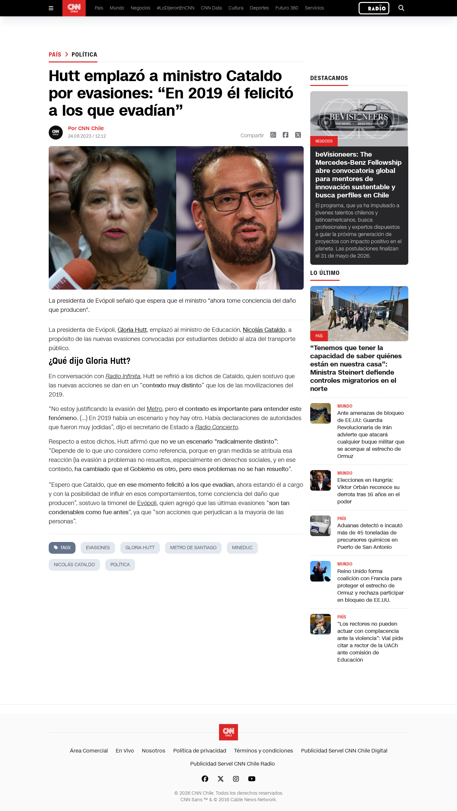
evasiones (98, 548)
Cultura (236, 8)
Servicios (314, 8)
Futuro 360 (287, 8)
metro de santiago (193, 548)
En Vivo (125, 750)
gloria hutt (140, 548)
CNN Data (211, 8)
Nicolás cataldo (74, 565)
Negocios (140, 8)
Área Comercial (89, 750)
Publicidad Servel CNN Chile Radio (232, 764)
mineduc (242, 548)
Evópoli (147, 503)
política (84, 54)
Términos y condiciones (263, 750)
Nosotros (153, 750)
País (99, 8)
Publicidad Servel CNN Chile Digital (344, 750)
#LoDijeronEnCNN (176, 8)
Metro (154, 409)
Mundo (117, 8)
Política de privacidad (199, 750)
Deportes (259, 8)
